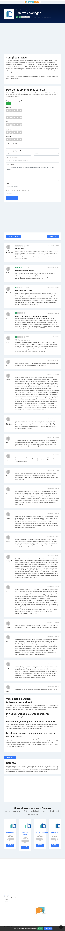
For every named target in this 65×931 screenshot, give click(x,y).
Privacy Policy (48, 928)
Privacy (6, 899)
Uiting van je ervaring (12, 157)
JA (8, 103)
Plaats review (12, 198)
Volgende (10, 757)
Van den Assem (14, 236)
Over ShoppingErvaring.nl (10, 897)
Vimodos (53, 236)
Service (8, 114)
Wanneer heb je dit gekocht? (13, 150)
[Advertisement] (32, 37)
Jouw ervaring (10, 164)
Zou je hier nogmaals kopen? (14, 101)
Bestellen (8, 107)
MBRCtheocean (42, 833)
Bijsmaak (54, 833)
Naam (7, 183)
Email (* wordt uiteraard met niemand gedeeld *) (19, 190)
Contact (6, 901)
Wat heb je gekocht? (11, 144)
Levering (8, 129)
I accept (40, 928)
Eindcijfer (8, 136)
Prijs (7, 122)
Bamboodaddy (11, 833)
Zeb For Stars (25, 834)
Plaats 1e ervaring (10, 845)
